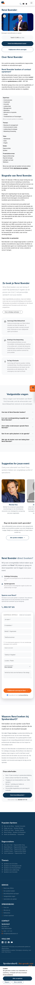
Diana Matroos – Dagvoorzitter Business (14, 847)
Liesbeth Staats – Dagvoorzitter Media (14, 851)
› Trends (5, 114)
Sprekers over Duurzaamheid (11, 868)
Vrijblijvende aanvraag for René (17, 691)
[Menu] (31, 2)
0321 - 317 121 (23, 81)
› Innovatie (6, 104)
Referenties (6, 913)
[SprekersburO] (3, 3)
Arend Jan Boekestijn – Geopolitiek (13, 834)
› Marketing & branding (9, 131)
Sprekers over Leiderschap (10, 870)
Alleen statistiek (18, 982)
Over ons (5, 907)
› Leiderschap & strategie (10, 129)
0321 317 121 (8, 607)
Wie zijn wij (6, 910)
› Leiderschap (7, 106)
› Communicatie (7, 100)
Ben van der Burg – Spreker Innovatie (13, 826)
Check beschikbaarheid (17, 795)
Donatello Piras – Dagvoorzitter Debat (14, 849)
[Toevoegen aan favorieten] (4, 16)
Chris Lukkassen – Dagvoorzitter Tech (14, 853)
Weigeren (7, 982)
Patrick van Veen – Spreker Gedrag (13, 830)
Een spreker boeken (8, 891)
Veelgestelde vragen (8, 896)
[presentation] (17, 683)
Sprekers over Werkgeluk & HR (11, 866)
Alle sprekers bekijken (17, 538)
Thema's (5, 860)
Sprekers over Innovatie (9, 872)
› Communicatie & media (10, 127)
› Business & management (10, 125)
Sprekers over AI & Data (9, 863)
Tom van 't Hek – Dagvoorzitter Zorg (13, 845)
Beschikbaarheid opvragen (10, 893)
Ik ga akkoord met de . (18, 695)
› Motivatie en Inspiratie (9, 112)
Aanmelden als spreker (9, 899)
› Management (7, 108)
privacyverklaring (23, 695)
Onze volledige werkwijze (13, 312)
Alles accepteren (17, 978)
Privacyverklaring (8, 974)
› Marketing (6, 110)
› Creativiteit (6, 102)
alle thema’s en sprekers (21, 168)
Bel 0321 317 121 (22, 799)
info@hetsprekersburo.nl (11, 933)
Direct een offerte (8, 888)
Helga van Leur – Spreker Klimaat (12, 828)
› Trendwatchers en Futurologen (12, 116)
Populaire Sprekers (9, 823)
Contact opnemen (8, 915)
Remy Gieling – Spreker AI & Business (14, 832)
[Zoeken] (20, 4)
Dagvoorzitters (8, 842)
